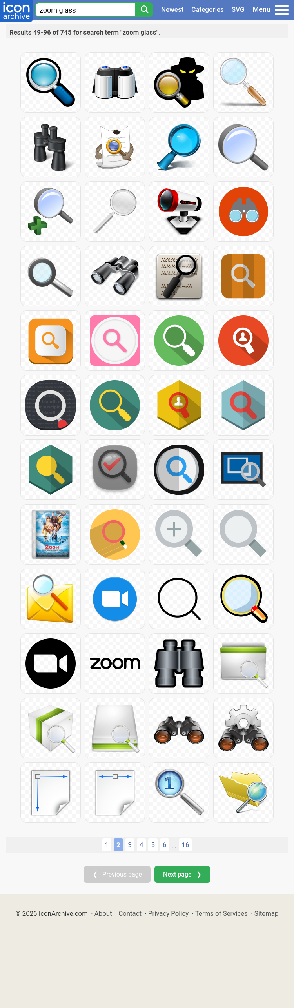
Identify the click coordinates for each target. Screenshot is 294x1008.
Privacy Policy (168, 913)
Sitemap (266, 913)
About (103, 913)
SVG (238, 9)
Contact (130, 913)
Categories (207, 9)
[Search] (144, 9)
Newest (172, 9)
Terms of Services (221, 913)
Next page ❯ (182, 874)
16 (185, 845)
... (173, 845)
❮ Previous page (117, 874)
